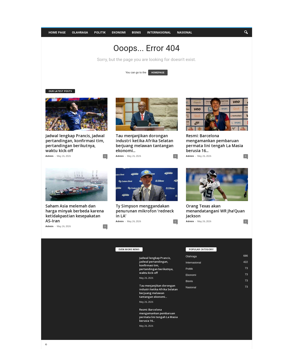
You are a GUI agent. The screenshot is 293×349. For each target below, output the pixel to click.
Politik (100, 32)
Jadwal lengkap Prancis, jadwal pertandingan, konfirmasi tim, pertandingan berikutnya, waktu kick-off (75, 143)
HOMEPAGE (157, 72)
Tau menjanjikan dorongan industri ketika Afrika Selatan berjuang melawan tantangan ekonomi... (144, 143)
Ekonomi (119, 32)
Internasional (159, 32)
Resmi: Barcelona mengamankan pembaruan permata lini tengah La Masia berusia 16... (214, 143)
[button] (245, 32)
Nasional (184, 32)
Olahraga (80, 32)
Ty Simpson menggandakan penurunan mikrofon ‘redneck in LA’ (145, 211)
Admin (49, 155)
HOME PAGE (57, 32)
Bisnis (136, 32)
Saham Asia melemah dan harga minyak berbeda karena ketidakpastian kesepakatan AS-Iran (74, 213)
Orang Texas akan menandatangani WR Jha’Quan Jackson (215, 211)
